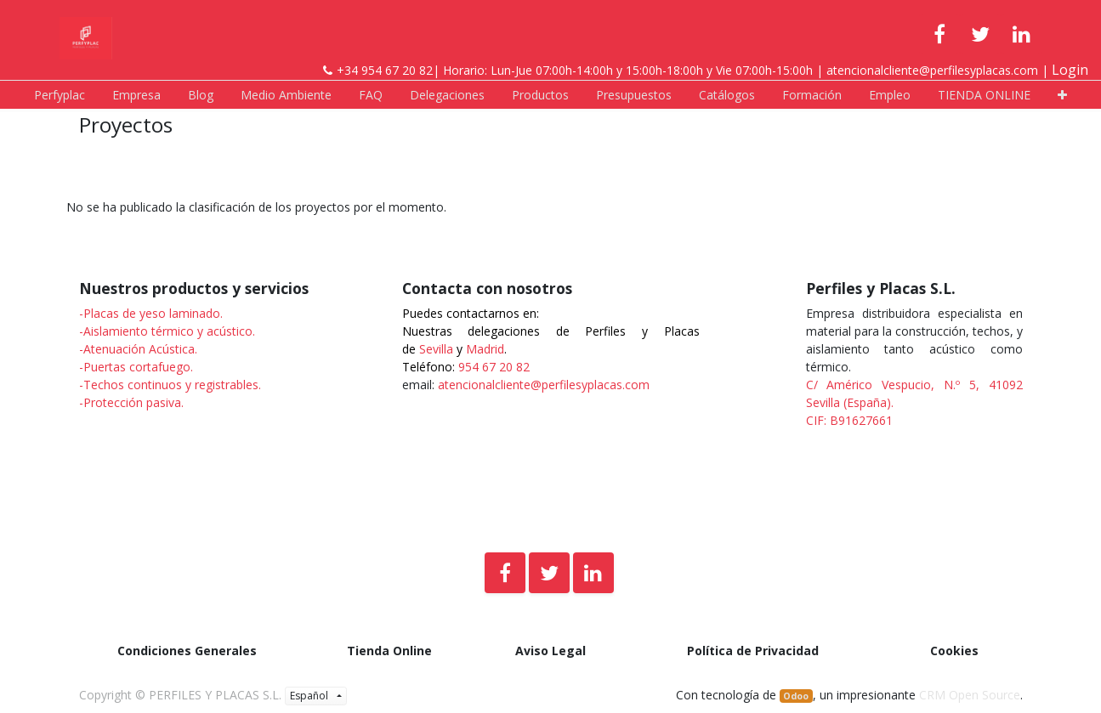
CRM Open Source (969, 695)
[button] (1062, 95)
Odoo (796, 696)
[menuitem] (59, 95)
